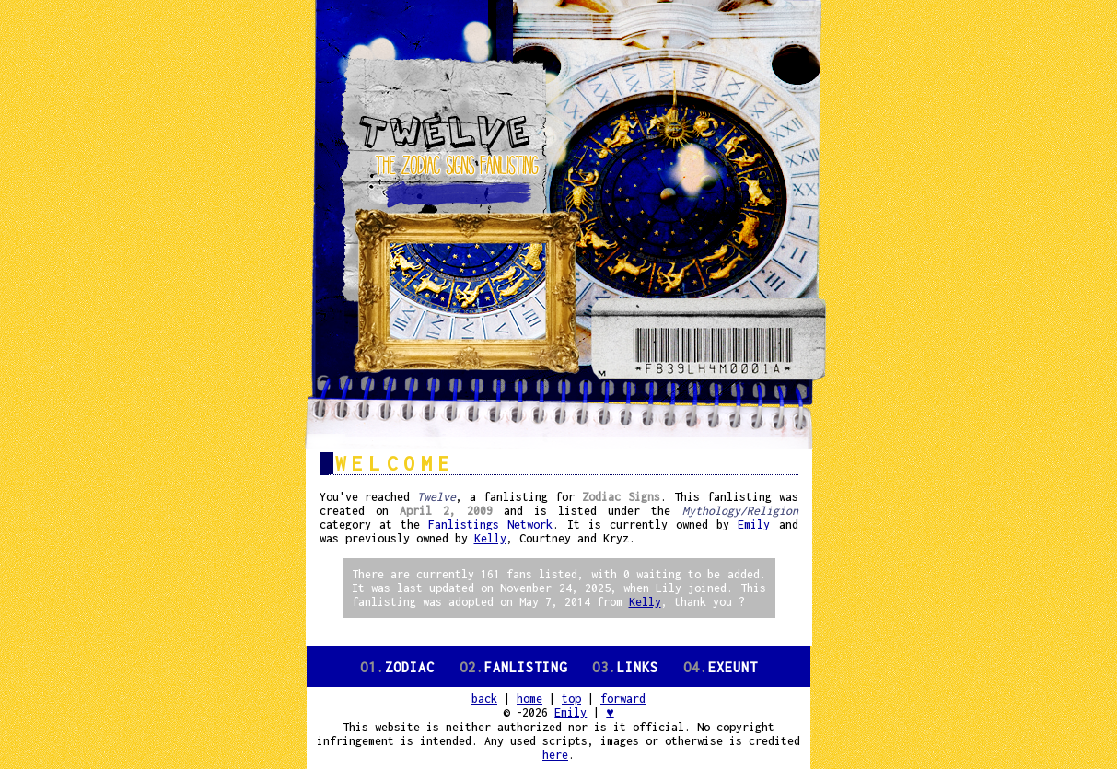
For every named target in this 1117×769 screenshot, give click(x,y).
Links (625, 667)
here (555, 755)
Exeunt (720, 667)
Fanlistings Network (490, 524)
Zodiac (397, 667)
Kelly (490, 538)
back (484, 698)
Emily (754, 524)
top (571, 698)
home (529, 698)
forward (623, 698)
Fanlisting (513, 667)
